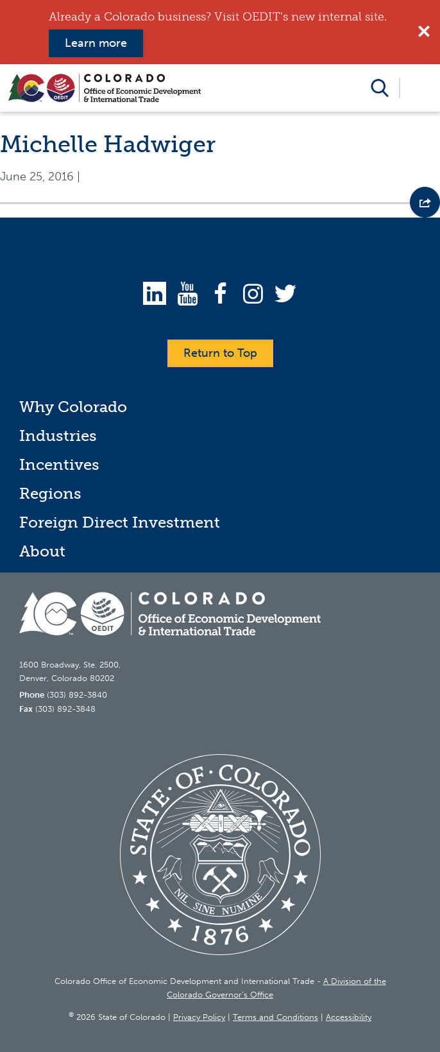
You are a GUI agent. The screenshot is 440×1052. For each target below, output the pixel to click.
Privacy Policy (199, 1017)
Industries (58, 435)
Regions (50, 493)
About (42, 551)
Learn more (96, 43)
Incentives (59, 464)
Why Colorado (73, 406)
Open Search (380, 88)
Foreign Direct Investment (119, 522)
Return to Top (220, 353)
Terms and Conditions (275, 1017)
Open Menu (419, 88)
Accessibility (348, 1017)
